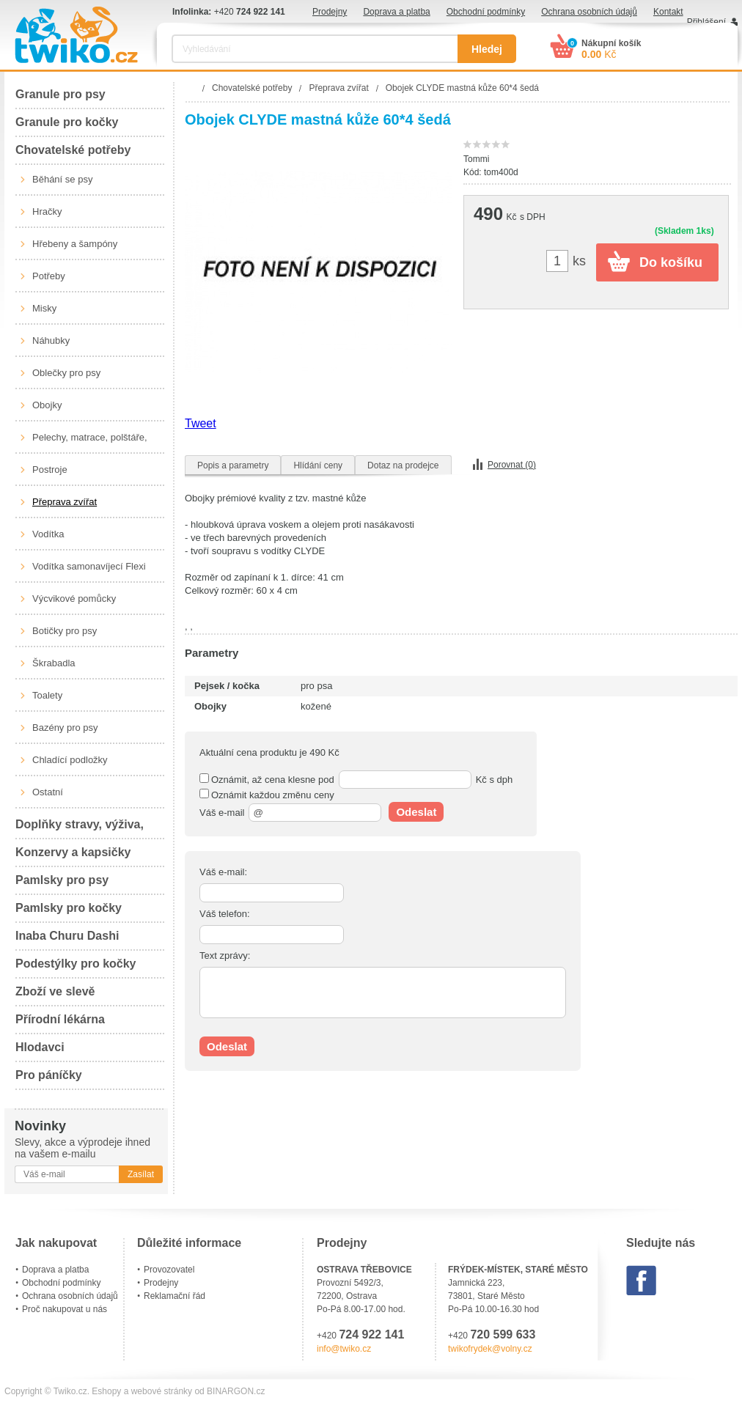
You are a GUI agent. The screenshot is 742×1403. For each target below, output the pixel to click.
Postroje (49, 469)
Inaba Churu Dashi (67, 935)
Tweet (200, 423)
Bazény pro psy (65, 727)
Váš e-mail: (223, 871)
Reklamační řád (174, 1296)
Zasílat (141, 1174)
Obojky (47, 404)
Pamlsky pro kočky (68, 908)
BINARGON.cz (236, 1391)
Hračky (47, 211)
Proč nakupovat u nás (64, 1309)
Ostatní (47, 792)
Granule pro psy (60, 94)
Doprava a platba (396, 12)
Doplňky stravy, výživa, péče (79, 828)
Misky (44, 308)
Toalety (47, 695)
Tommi (476, 159)
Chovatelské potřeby (73, 150)
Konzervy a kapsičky (73, 852)
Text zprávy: (224, 955)
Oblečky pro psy (66, 372)
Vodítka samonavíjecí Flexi (89, 566)
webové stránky (161, 1391)
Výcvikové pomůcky (74, 598)
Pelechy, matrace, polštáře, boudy (89, 443)
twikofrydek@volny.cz (490, 1349)
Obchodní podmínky (486, 12)
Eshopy (106, 1391)
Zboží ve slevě (55, 991)
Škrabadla (54, 663)
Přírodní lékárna (60, 1019)
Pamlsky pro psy (62, 880)
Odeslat (416, 812)
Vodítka (48, 534)
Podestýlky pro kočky (75, 963)
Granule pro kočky (67, 122)
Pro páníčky (48, 1075)
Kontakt (668, 12)
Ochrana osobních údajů (589, 12)
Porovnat (512, 465)
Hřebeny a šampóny (74, 243)
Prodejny (329, 12)
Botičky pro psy (64, 630)
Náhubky (51, 340)
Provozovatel (169, 1269)
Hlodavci (40, 1047)
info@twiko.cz (344, 1349)
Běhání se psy (62, 179)
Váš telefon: (224, 913)
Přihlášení (706, 22)
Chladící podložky (70, 759)
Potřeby (48, 275)
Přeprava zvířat (64, 501)
